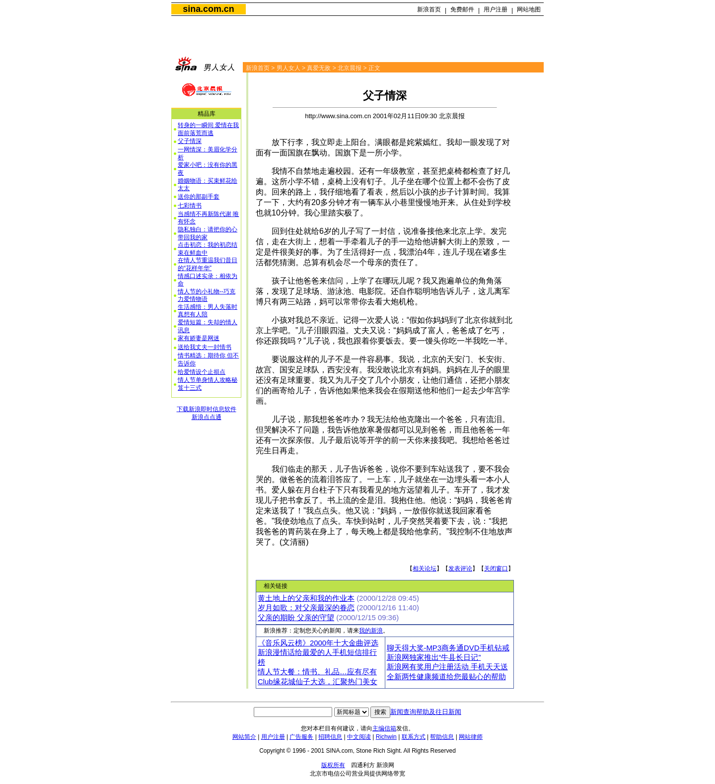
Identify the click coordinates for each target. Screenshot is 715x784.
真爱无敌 (319, 68)
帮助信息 (442, 736)
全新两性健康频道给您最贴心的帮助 (446, 677)
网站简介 (244, 736)
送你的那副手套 (198, 196)
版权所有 (333, 765)
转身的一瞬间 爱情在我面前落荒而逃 (208, 129)
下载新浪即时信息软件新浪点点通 (206, 413)
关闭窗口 (496, 568)
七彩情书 (190, 205)
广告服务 (301, 736)
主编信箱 (384, 728)
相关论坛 (424, 568)
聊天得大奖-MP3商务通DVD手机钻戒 (448, 648)
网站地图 (529, 9)
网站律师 (471, 736)
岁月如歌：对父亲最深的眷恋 (306, 608)
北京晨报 (349, 68)
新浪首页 (429, 9)
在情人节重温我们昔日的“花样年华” (207, 264)
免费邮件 (462, 9)
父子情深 (190, 141)
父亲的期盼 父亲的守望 (296, 618)
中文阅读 (359, 736)
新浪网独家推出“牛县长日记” (434, 657)
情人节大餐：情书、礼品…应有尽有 (317, 672)
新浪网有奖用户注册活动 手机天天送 (447, 667)
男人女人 (288, 68)
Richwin (386, 736)
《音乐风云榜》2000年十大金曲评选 (318, 643)
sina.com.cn (208, 9)
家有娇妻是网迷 (198, 338)
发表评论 (460, 568)
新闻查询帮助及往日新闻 (425, 711)
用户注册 (495, 9)
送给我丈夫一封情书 (204, 347)
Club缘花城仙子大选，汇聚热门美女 (317, 682)
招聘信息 (330, 736)
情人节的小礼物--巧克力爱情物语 (206, 295)
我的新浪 (371, 630)
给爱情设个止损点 (201, 371)
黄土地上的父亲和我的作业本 (306, 598)
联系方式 (414, 736)
